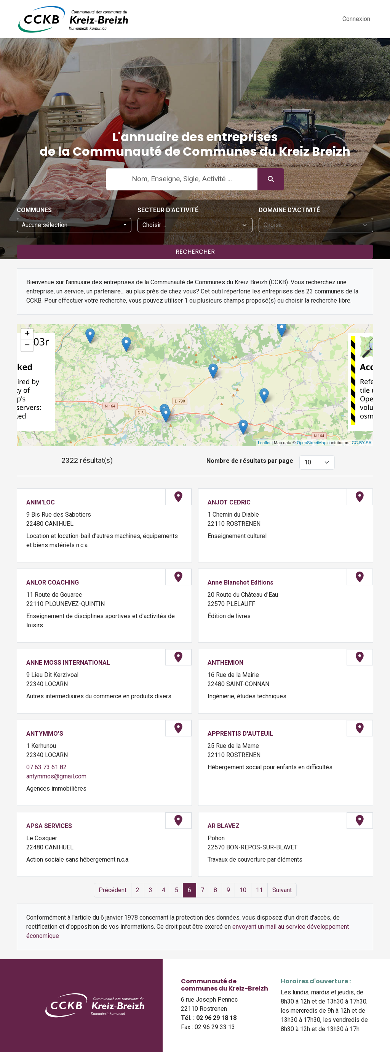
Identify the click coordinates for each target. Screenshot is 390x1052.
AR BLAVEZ (224, 826)
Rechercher (195, 251)
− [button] (27, 345)
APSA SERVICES (49, 826)
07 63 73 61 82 (46, 767)
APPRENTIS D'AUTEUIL (240, 733)
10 (243, 890)
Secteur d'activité (167, 210)
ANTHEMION (225, 662)
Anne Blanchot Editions (240, 582)
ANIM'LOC (40, 502)
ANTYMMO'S (44, 733)
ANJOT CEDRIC (229, 502)
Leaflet (264, 442)
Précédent (112, 890)
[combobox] (74, 225)
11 (259, 890)
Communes (34, 210)
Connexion (356, 19)
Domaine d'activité (289, 210)
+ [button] (27, 334)
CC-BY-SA (361, 442)
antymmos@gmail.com (56, 776)
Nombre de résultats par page (249, 460)
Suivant (282, 890)
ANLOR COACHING (52, 582)
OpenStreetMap (311, 442)
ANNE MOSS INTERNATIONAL (68, 662)
